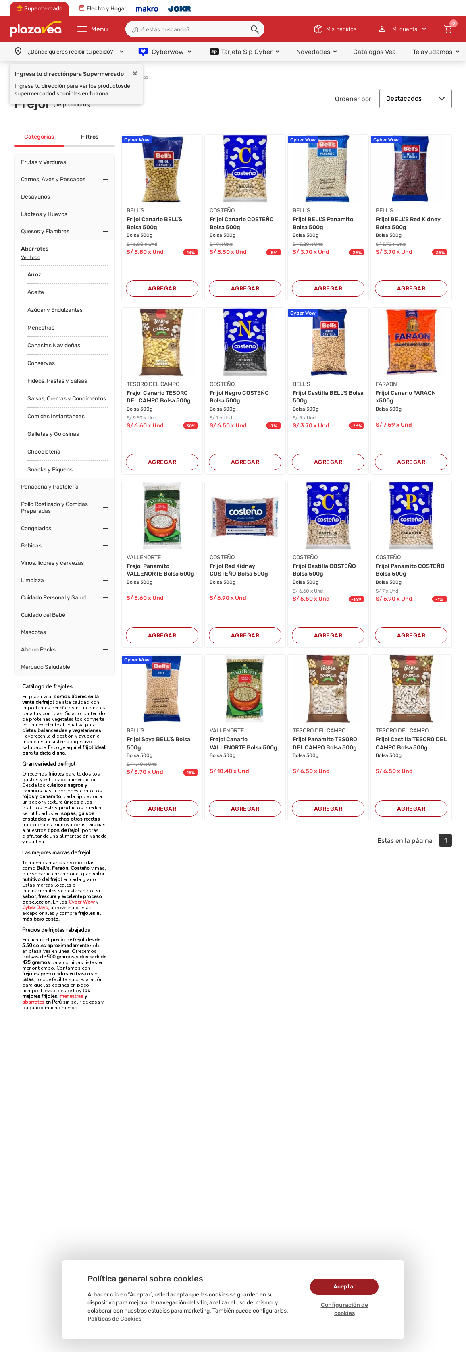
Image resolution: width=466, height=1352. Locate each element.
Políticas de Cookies (114, 1318)
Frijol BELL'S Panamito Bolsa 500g (323, 223)
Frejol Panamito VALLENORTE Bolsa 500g (160, 570)
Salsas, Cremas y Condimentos (66, 398)
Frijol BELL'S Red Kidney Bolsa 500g (408, 223)
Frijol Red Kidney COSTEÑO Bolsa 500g (239, 570)
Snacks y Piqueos (50, 469)
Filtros (89, 136)
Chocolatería (43, 451)
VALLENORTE (144, 557)
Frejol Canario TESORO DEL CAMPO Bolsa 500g (159, 397)
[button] (255, 30)
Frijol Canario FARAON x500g (406, 397)
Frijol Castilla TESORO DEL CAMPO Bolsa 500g (411, 743)
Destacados (415, 98)
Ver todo (30, 257)
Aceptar (344, 1286)
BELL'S (135, 210)
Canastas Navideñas (53, 345)
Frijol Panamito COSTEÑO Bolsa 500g (410, 570)
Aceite (35, 292)
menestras (70, 996)
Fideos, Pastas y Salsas (57, 380)
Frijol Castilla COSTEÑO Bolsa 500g (324, 570)
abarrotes (33, 1002)
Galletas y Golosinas (53, 434)
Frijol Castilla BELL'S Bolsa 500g (328, 397)
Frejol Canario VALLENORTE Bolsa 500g (243, 743)
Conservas (41, 363)
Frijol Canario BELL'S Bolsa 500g (154, 223)
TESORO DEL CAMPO (153, 384)
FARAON (386, 384)
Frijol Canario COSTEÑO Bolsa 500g (242, 223)
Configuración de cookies (344, 1309)
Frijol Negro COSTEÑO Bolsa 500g (239, 397)
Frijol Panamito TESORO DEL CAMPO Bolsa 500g (325, 743)
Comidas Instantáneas (56, 416)
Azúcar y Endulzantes (55, 310)
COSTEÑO (222, 210)
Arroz (34, 274)
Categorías (39, 136)
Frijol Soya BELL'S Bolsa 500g (158, 743)
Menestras (40, 327)
